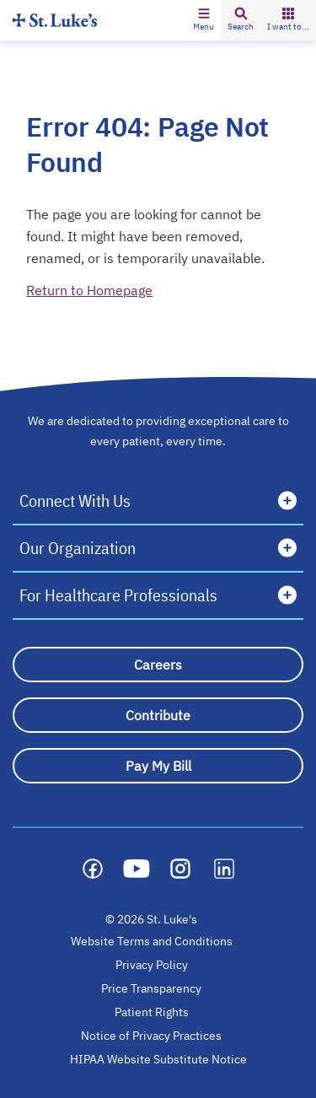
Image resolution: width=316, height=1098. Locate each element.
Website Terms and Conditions (152, 941)
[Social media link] (92, 868)
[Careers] (158, 664)
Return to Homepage (89, 290)
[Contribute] (158, 715)
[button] (203, 20)
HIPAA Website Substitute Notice (159, 1059)
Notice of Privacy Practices (151, 1035)
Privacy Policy (151, 964)
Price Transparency (151, 988)
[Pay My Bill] (158, 765)
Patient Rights (152, 1012)
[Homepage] (55, 19)
